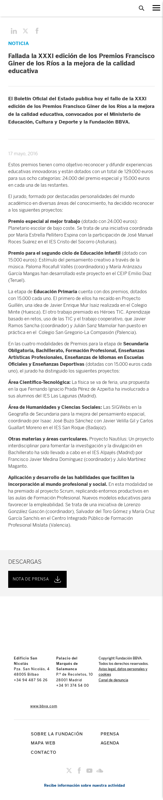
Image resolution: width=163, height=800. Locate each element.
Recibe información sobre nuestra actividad (84, 785)
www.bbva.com (43, 706)
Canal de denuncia (113, 680)
